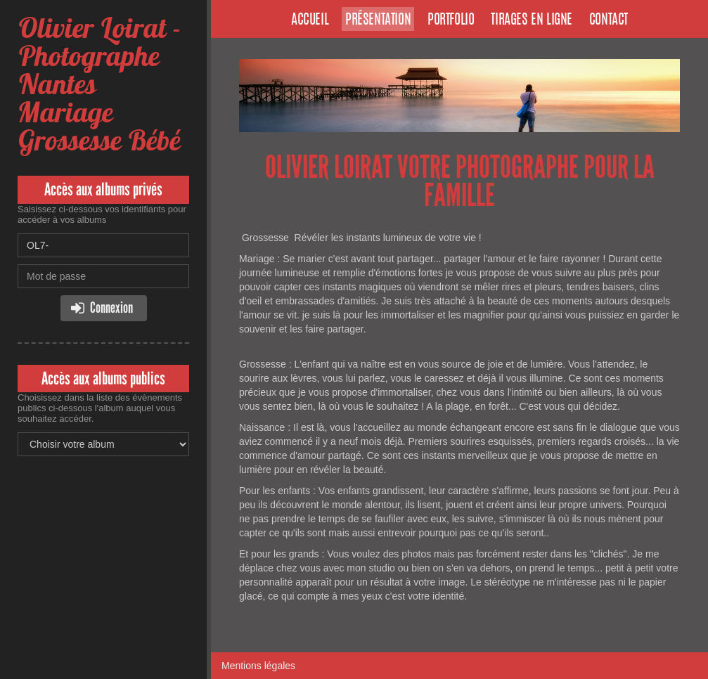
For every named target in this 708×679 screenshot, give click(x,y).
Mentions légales (258, 665)
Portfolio (450, 20)
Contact (608, 20)
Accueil (309, 20)
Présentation (378, 20)
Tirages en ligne (531, 20)
